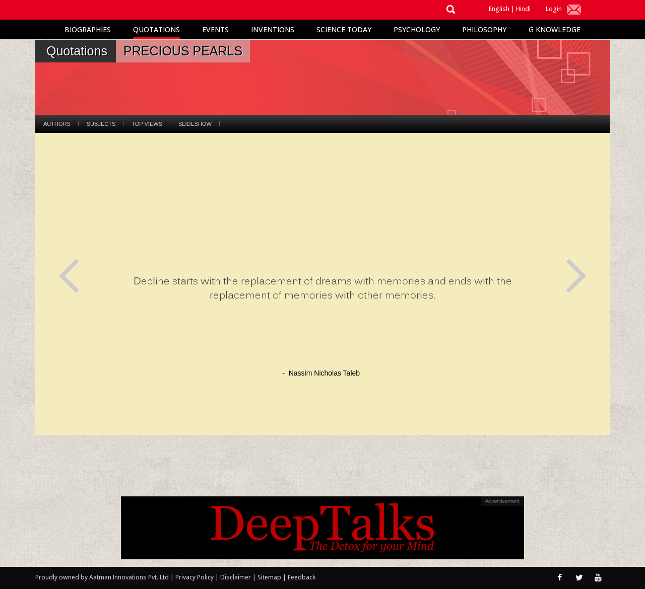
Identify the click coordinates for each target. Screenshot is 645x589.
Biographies (87, 29)
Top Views (147, 124)
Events (215, 29)
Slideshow (195, 124)
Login (554, 9)
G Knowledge (554, 29)
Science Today (343, 29)
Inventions (272, 29)
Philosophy (484, 29)
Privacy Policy (195, 577)
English (499, 9)
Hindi (523, 9)
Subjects (101, 124)
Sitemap (270, 577)
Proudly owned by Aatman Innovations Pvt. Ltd (102, 577)
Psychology (417, 29)
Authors (57, 124)
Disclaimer (235, 577)
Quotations (156, 29)
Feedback (301, 577)
